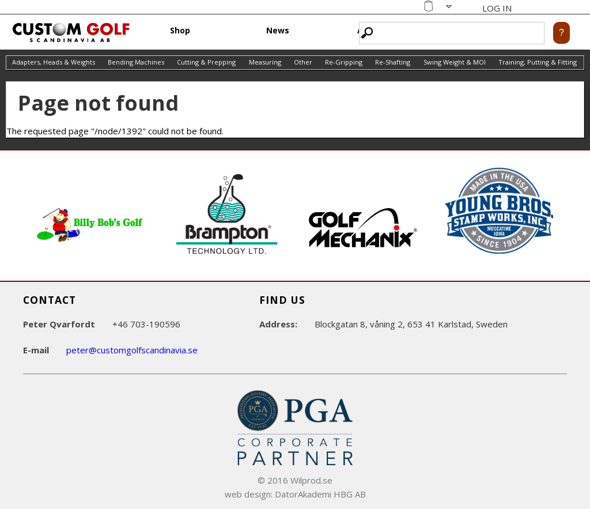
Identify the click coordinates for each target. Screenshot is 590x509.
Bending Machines (136, 62)
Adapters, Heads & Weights (53, 62)
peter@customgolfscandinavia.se (132, 350)
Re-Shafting (392, 62)
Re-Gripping (343, 62)
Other (303, 62)
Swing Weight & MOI (454, 62)
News (277, 30)
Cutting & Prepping (206, 62)
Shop (180, 30)
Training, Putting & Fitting (537, 62)
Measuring (265, 62)
